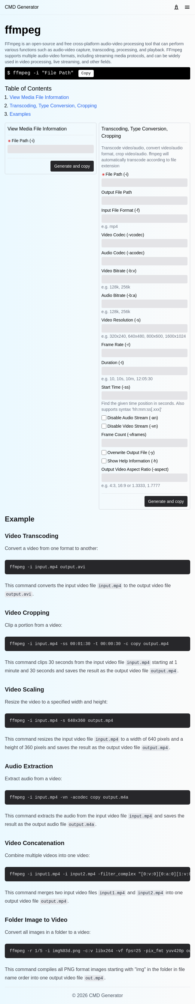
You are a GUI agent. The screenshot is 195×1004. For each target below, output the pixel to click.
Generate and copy (72, 166)
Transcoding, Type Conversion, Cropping (53, 105)
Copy (86, 73)
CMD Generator (22, 7)
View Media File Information (39, 97)
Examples (20, 114)
